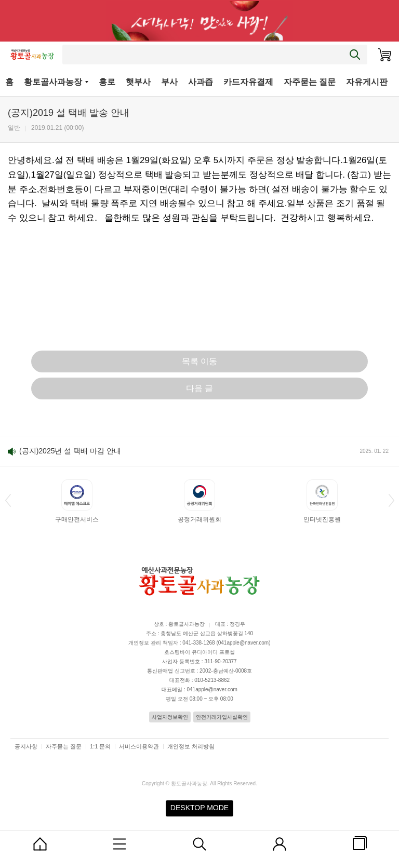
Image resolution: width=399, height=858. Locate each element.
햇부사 (138, 81)
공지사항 (26, 746)
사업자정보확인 (170, 717)
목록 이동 (199, 361)
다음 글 (199, 388)
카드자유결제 (248, 81)
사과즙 (200, 81)
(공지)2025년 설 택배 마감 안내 (70, 451)
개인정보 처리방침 (191, 746)
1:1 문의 (100, 746)
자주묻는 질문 (310, 81)
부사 (169, 81)
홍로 (107, 81)
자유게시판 (367, 81)
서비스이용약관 (139, 746)
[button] (8, 500)
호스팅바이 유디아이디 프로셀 (199, 652)
